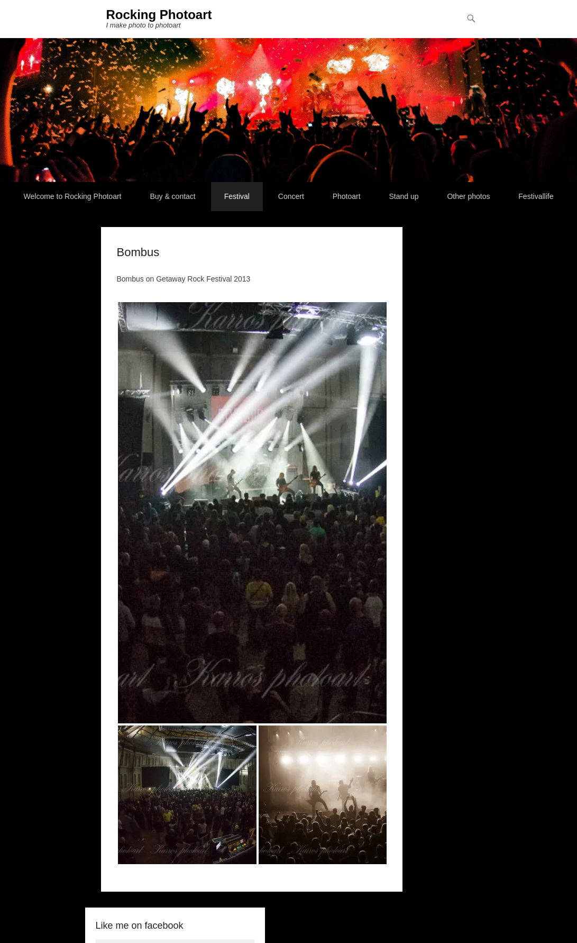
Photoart (347, 196)
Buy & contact (172, 196)
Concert (291, 196)
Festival (237, 196)
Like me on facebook (140, 925)
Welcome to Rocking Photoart (73, 196)
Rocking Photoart (159, 14)
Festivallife (535, 196)
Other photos (468, 196)
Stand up (404, 196)
